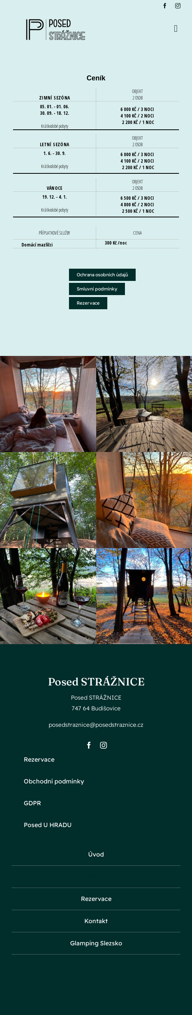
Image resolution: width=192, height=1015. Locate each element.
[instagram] (178, 5)
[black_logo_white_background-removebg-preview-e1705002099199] (55, 15)
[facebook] (164, 5)
